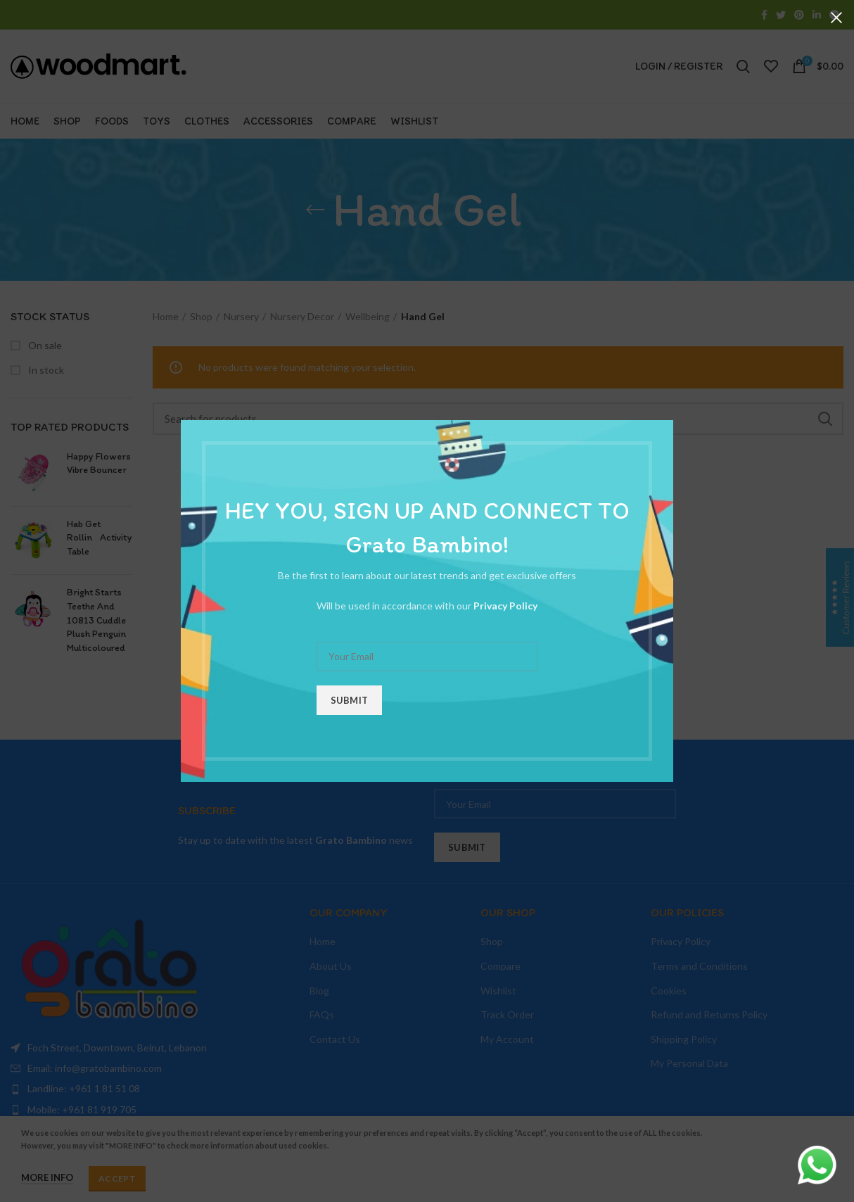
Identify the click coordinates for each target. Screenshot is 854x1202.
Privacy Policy (505, 606)
